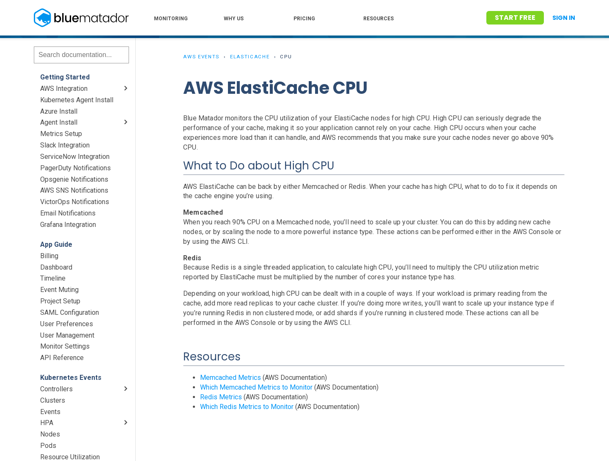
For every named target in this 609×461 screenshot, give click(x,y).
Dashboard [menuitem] (56, 267)
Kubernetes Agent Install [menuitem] (76, 100)
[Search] (81, 54)
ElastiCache (250, 57)
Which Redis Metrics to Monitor (247, 407)
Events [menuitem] (50, 412)
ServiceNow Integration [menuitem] (75, 157)
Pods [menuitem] (48, 446)
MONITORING (171, 19)
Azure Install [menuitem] (58, 111)
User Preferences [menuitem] (66, 324)
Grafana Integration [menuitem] (68, 225)
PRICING (304, 19)
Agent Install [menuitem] (58, 122)
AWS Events (201, 57)
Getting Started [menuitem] (65, 77)
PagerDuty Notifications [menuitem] (75, 168)
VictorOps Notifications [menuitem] (74, 202)
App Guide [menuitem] (56, 244)
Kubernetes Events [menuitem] (71, 378)
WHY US (234, 19)
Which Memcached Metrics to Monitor (256, 387)
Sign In (563, 18)
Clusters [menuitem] (52, 400)
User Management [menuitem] (67, 335)
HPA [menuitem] (46, 423)
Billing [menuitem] (49, 256)
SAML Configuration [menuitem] (69, 312)
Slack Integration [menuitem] (65, 145)
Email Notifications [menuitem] (68, 213)
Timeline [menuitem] (53, 278)
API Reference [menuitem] (62, 358)
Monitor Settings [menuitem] (65, 346)
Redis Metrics (221, 397)
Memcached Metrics (230, 378)
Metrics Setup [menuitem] (61, 134)
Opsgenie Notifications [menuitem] (74, 179)
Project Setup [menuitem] (60, 301)
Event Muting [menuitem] (59, 290)
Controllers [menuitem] (56, 389)
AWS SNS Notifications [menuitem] (74, 190)
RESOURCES (378, 19)
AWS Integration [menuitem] (64, 89)
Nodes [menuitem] (50, 434)
